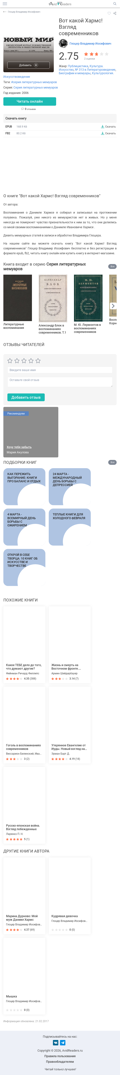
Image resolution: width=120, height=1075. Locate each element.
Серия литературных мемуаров (35, 87)
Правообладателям (60, 1061)
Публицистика (78, 66)
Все (112, 266)
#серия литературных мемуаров (34, 82)
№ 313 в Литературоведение (95, 69)
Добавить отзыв (26, 397)
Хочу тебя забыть (19, 447)
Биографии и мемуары (75, 73)
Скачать (110, 126)
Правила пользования (60, 1056)
